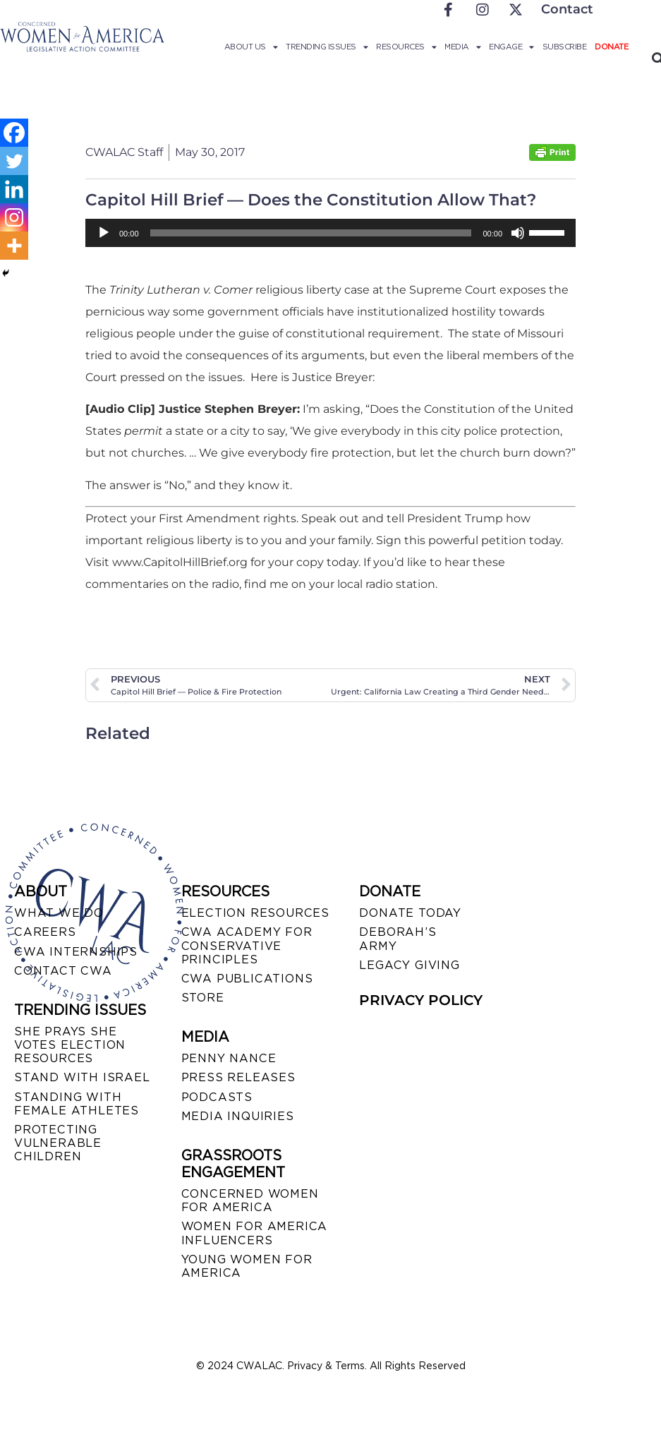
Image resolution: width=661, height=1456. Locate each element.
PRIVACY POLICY (421, 1000)
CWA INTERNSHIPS (76, 951)
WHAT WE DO (59, 913)
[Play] (104, 233)
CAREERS (45, 932)
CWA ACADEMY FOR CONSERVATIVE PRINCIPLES (247, 945)
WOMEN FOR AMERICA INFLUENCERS (254, 1233)
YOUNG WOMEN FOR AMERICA (247, 1266)
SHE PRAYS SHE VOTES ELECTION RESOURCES (70, 1045)
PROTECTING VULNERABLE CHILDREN (58, 1143)
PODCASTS (217, 1097)
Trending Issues (327, 46)
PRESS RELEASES (238, 1077)
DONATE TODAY (410, 913)
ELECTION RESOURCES (255, 913)
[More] (14, 245)
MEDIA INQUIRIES (237, 1116)
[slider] (311, 232)
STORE (202, 997)
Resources (406, 46)
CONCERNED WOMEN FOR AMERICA (250, 1200)
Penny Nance (229, 1058)
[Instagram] (14, 217)
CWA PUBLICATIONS (247, 978)
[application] (330, 233)
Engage (511, 46)
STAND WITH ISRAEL (82, 1077)
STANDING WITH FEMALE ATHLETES (76, 1103)
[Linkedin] (14, 189)
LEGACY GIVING (409, 965)
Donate (611, 47)
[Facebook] (14, 133)
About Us (251, 46)
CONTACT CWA (63, 970)
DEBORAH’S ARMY (397, 938)
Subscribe (564, 47)
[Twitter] (14, 161)
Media (462, 46)
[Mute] (518, 233)
